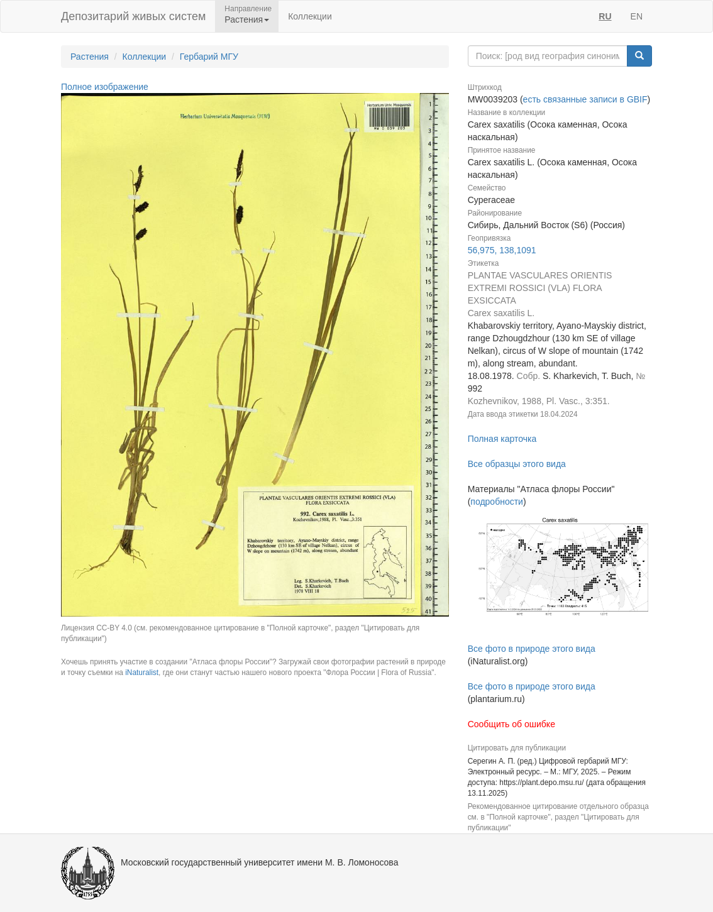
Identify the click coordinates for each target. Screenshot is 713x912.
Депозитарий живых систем (133, 16)
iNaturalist (141, 672)
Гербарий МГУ (209, 57)
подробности (496, 502)
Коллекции (310, 16)
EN (637, 16)
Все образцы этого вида (517, 464)
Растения (89, 57)
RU (605, 16)
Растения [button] (246, 19)
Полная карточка (502, 439)
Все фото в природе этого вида (531, 649)
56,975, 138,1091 (502, 250)
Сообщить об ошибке (511, 724)
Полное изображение (104, 87)
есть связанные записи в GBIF (585, 99)
